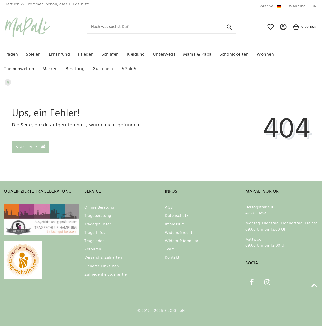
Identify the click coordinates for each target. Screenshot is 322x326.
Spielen (33, 54)
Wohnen (265, 54)
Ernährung (59, 54)
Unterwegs (164, 54)
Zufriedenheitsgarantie (105, 274)
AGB (169, 207)
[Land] (270, 6)
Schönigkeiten (234, 54)
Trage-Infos (94, 233)
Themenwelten (19, 69)
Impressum (175, 224)
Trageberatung (97, 216)
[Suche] (229, 27)
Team (170, 249)
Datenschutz (176, 216)
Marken (50, 69)
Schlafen (110, 54)
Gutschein (103, 69)
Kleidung (136, 54)
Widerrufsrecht (178, 233)
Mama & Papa (197, 54)
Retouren (92, 249)
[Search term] (161, 27)
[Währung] (302, 6)
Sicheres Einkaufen (101, 266)
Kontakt (172, 257)
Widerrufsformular (181, 241)
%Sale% (129, 69)
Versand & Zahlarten (103, 257)
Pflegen (86, 54)
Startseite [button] (30, 147)
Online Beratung (99, 207)
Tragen (11, 54)
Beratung (75, 69)
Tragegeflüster (97, 224)
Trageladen (94, 241)
